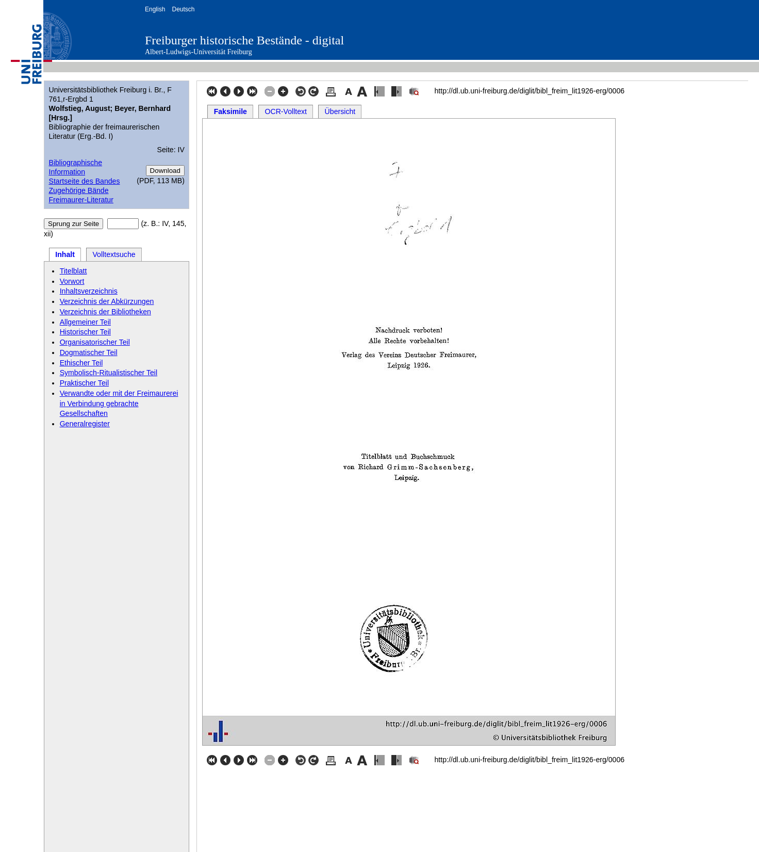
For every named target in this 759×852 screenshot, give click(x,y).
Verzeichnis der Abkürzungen (107, 301)
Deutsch (183, 9)
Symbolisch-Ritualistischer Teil (109, 372)
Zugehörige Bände (78, 190)
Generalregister (85, 424)
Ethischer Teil (81, 363)
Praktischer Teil (84, 383)
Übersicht (340, 111)
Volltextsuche (113, 254)
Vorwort (72, 281)
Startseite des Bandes (84, 181)
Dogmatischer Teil (89, 352)
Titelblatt (73, 271)
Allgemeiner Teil (85, 322)
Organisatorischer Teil (95, 342)
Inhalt (65, 254)
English (155, 9)
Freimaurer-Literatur (80, 200)
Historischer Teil (85, 332)
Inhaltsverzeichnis (89, 291)
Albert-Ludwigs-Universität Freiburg (198, 52)
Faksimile (230, 111)
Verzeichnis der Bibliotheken (105, 312)
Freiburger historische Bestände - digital (244, 40)
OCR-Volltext (286, 111)
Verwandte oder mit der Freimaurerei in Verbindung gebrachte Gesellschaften (119, 403)
